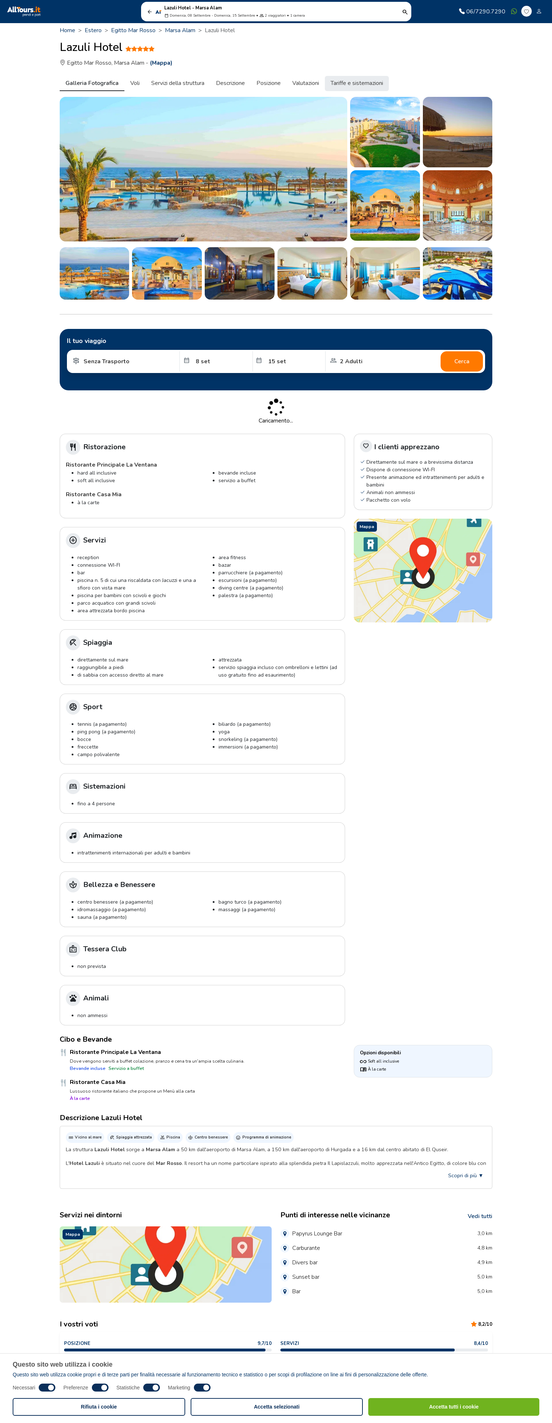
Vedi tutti (480, 1216)
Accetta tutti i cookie (454, 1407)
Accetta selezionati (277, 1407)
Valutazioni (305, 83)
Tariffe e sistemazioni (357, 83)
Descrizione (230, 83)
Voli (135, 83)
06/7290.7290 (482, 11)
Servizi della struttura (177, 83)
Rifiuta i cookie (99, 1407)
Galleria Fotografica (92, 83)
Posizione (268, 83)
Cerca (462, 361)
